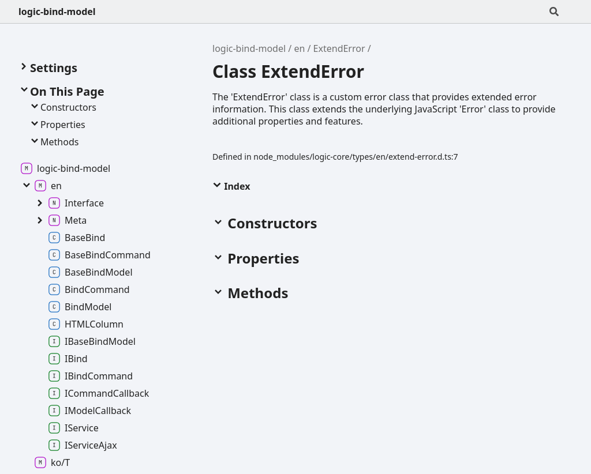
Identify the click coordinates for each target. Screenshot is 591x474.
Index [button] (231, 186)
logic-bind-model (57, 11)
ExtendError (339, 48)
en (299, 48)
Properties (57, 124)
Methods (53, 142)
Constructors (62, 107)
